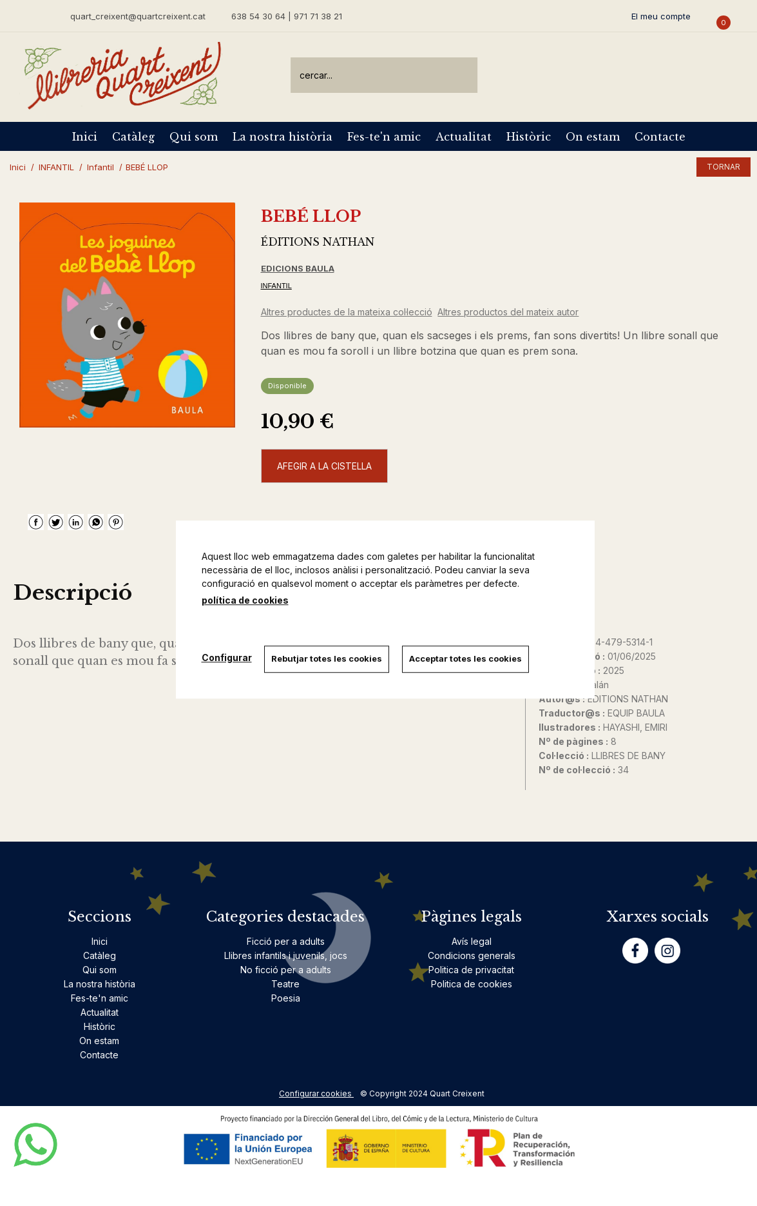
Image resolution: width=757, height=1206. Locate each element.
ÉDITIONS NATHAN (317, 241)
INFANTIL (276, 286)
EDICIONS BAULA (297, 268)
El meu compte (661, 16)
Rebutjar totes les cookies (327, 658)
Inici (84, 136)
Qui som (193, 136)
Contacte (660, 136)
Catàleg (133, 136)
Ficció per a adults (286, 941)
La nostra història (282, 136)
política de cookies (245, 600)
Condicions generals (471, 955)
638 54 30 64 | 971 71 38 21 (286, 16)
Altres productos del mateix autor (508, 311)
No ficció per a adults (285, 969)
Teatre (285, 983)
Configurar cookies (316, 1093)
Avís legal (472, 941)
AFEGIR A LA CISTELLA (324, 465)
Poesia (285, 998)
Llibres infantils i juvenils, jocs (285, 955)
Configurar (227, 657)
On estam (593, 136)
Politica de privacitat (471, 969)
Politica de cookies (471, 983)
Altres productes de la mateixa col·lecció (346, 311)
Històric (528, 136)
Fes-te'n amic (384, 136)
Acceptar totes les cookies (466, 658)
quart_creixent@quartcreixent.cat (138, 16)
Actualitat (464, 136)
